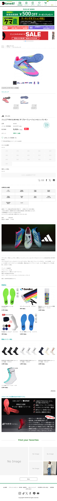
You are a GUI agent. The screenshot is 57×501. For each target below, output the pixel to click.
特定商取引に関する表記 (43, 487)
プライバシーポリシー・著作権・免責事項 (18, 487)
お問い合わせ (28, 489)
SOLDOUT (16, 107)
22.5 (18, 159)
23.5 (39, 159)
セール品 (16, 105)
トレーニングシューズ (16, 47)
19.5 (7, 155)
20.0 (18, 155)
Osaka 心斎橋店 (8, 197)
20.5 (28, 155)
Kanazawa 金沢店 (8, 203)
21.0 (39, 155)
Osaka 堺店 (21, 197)
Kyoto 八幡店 (35, 191)
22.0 (7, 159)
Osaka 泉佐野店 (21, 191)
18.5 (39, 151)
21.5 (50, 155)
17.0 (7, 151)
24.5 (7, 163)
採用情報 (52, 487)
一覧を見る (52, 390)
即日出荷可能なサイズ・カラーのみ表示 (12, 141)
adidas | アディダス (10, 45)
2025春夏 (16, 87)
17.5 (18, 151)
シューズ (8, 47)
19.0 (50, 151)
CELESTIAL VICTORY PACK (7, 87)
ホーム (3, 45)
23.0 (28, 159)
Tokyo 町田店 (35, 197)
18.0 (28, 151)
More (28, 479)
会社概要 (5, 487)
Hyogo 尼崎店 (48, 191)
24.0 (50, 159)
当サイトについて (32, 487)
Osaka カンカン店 (49, 197)
